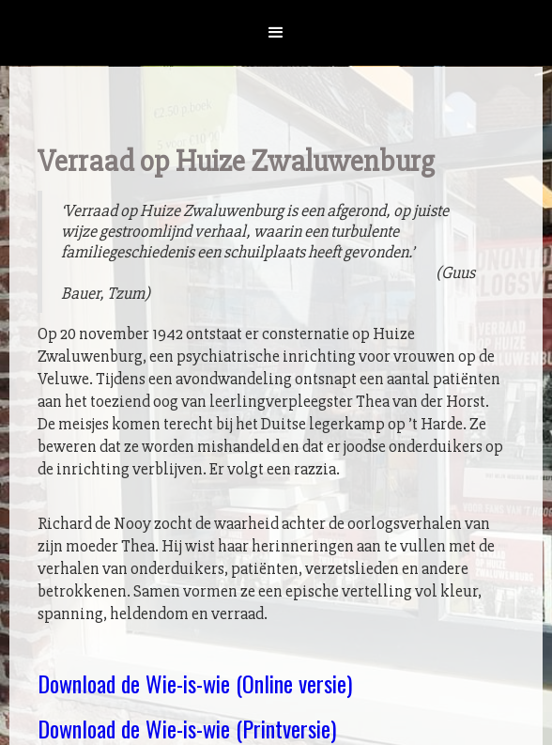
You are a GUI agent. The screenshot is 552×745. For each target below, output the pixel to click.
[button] (276, 33)
